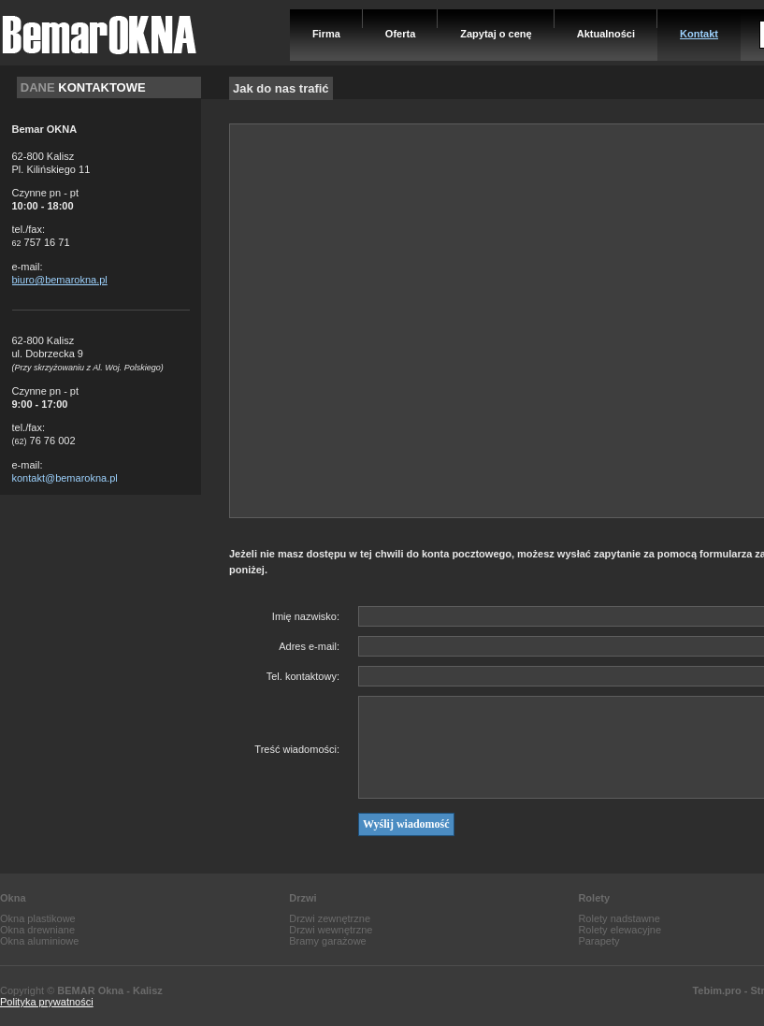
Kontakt (699, 33)
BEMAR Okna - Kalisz (109, 990)
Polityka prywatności (47, 1001)
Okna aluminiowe (39, 941)
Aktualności (606, 33)
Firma (326, 33)
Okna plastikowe (38, 918)
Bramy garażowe (328, 941)
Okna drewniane (37, 929)
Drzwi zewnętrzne (329, 918)
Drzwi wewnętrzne (330, 929)
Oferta (400, 33)
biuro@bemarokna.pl (60, 279)
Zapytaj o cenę (495, 33)
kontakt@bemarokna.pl (65, 478)
